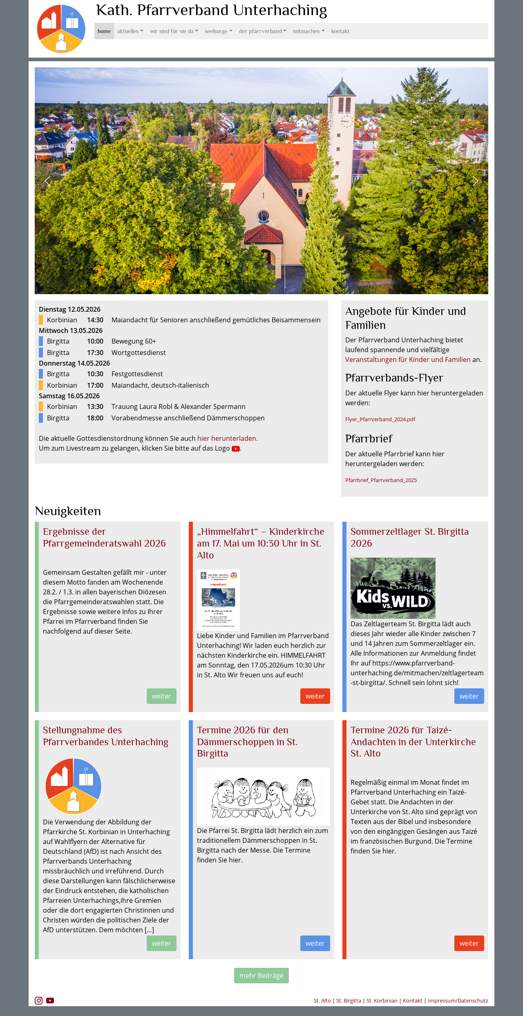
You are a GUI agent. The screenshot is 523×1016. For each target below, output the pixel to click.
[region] (261, 180)
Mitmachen (306, 31)
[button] (47, 181)
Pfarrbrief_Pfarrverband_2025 (381, 480)
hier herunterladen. (227, 438)
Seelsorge (216, 31)
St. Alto (323, 1000)
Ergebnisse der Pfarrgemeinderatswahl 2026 (104, 537)
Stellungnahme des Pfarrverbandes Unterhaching (105, 735)
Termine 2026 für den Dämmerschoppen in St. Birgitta (247, 741)
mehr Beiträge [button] (261, 975)
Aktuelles (128, 31)
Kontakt (340, 31)
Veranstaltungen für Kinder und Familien (408, 359)
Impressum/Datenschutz (458, 1000)
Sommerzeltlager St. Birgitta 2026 (410, 537)
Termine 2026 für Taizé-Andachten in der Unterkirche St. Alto (413, 741)
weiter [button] (161, 696)
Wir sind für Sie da (172, 31)
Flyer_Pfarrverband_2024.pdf (380, 419)
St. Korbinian (382, 1000)
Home (104, 31)
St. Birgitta (348, 1000)
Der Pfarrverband (260, 31)
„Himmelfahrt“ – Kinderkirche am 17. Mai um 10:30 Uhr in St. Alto (260, 543)
